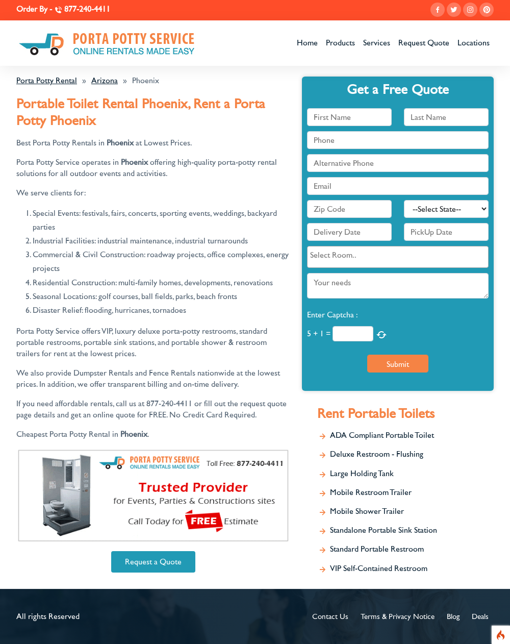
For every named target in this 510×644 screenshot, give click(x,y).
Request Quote (423, 43)
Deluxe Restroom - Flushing (376, 454)
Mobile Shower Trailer (367, 511)
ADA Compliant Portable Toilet (382, 435)
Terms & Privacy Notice (398, 617)
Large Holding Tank (362, 473)
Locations (473, 43)
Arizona (104, 81)
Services (376, 43)
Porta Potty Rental (46, 81)
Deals (480, 617)
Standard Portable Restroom (377, 549)
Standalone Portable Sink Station (383, 530)
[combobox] (398, 256)
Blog (453, 617)
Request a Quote (153, 562)
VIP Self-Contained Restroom (378, 568)
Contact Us (330, 617)
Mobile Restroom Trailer (371, 492)
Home (307, 43)
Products (340, 43)
